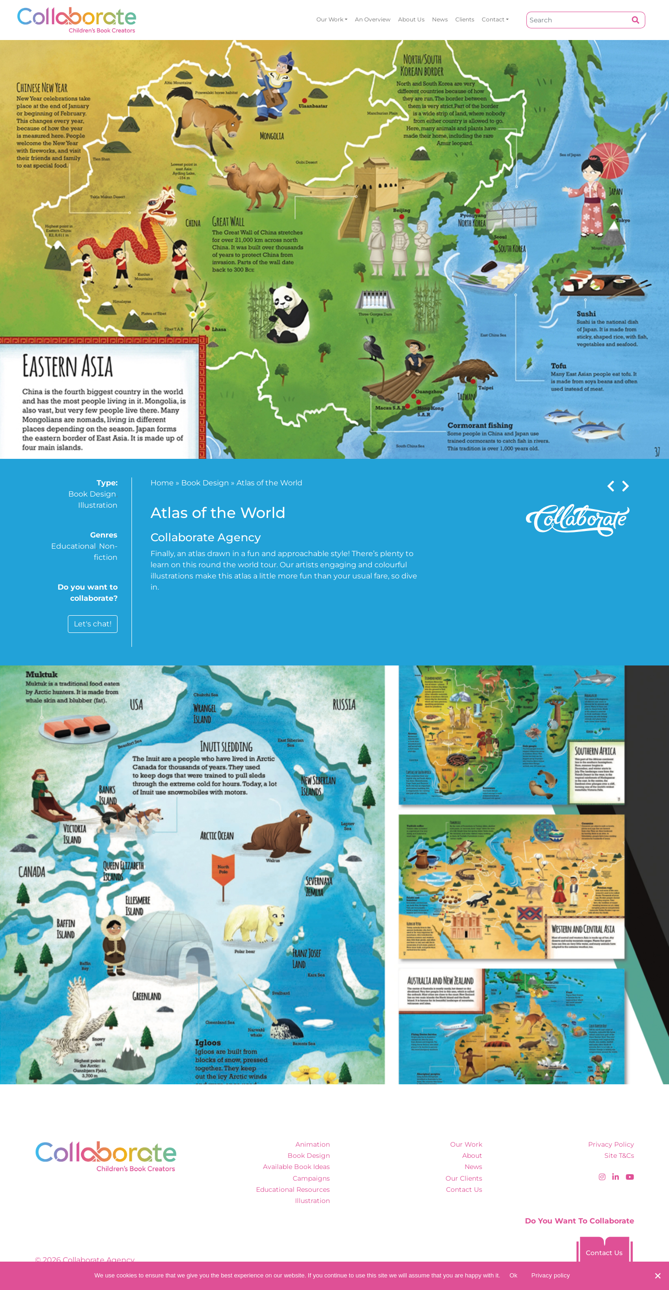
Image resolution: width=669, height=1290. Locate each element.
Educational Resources (293, 1189)
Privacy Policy (611, 1144)
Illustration (98, 505)
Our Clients (464, 1178)
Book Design (92, 494)
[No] (657, 1275)
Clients (464, 19)
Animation (312, 1144)
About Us (411, 19)
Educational (73, 546)
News (440, 19)
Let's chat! (93, 623)
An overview (373, 19)
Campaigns (311, 1178)
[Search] (576, 20)
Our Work (329, 19)
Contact (493, 19)
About (472, 1155)
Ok (514, 1275)
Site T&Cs (619, 1155)
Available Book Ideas (296, 1166)
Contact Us (464, 1189)
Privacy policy (550, 1275)
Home (162, 482)
